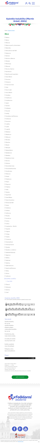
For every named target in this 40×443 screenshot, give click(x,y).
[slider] (33, 358)
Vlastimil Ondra (11, 30)
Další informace (20, 441)
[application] (20, 358)
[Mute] (31, 358)
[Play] (5, 358)
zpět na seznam (20, 377)
